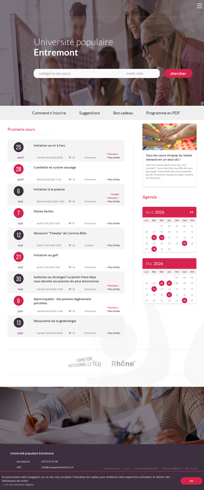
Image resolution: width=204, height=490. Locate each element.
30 (184, 300)
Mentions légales (171, 468)
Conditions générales (146, 468)
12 (154, 289)
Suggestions (89, 113)
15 (161, 237)
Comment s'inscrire (49, 113)
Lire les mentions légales (19, 484)
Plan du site (191, 468)
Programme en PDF (163, 113)
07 (169, 283)
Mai (154, 263)
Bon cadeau (123, 113)
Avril (155, 212)
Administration (112, 468)
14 (154, 237)
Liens (127, 468)
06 (161, 283)
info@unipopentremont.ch (57, 467)
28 (154, 249)
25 (184, 243)
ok (191, 480)
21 (169, 294)
